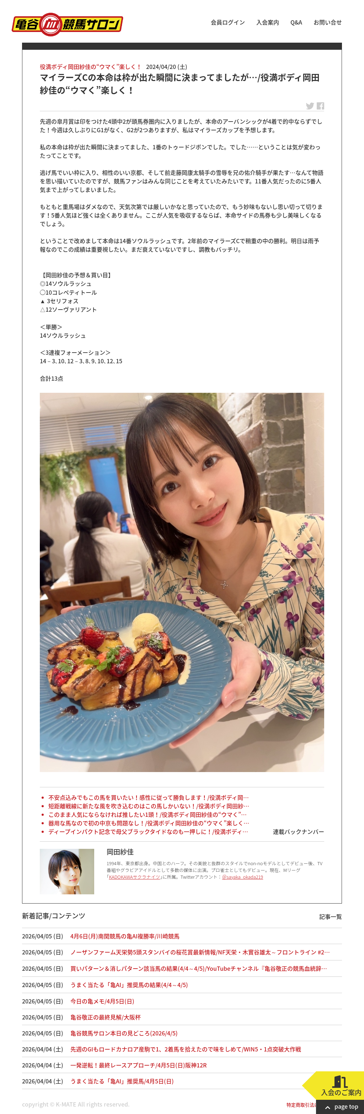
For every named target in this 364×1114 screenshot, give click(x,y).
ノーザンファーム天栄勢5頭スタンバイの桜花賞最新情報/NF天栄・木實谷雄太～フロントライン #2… (200, 952)
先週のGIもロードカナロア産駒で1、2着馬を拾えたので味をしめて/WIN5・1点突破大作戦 (185, 1049)
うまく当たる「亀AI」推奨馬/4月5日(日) (122, 1081)
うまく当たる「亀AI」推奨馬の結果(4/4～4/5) (129, 984)
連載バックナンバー (298, 831)
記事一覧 (330, 916)
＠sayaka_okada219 (242, 876)
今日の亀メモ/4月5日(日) (102, 1001)
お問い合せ (328, 22)
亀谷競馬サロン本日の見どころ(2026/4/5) (124, 1033)
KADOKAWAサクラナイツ (134, 876)
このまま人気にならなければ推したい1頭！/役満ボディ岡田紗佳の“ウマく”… (147, 814)
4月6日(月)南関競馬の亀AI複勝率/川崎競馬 (125, 936)
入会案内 (267, 22)
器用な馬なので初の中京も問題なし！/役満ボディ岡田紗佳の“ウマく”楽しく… (148, 823)
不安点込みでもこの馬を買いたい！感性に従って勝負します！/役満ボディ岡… (148, 797)
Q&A (296, 22)
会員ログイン (228, 22)
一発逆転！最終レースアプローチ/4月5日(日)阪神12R (138, 1065)
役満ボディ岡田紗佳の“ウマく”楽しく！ (91, 66)
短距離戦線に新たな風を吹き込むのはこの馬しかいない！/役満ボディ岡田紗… (148, 806)
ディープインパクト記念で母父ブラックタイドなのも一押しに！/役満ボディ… (148, 831)
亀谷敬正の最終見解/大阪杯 (105, 1017)
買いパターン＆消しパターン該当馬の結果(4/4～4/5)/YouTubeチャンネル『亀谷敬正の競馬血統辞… (198, 968)
